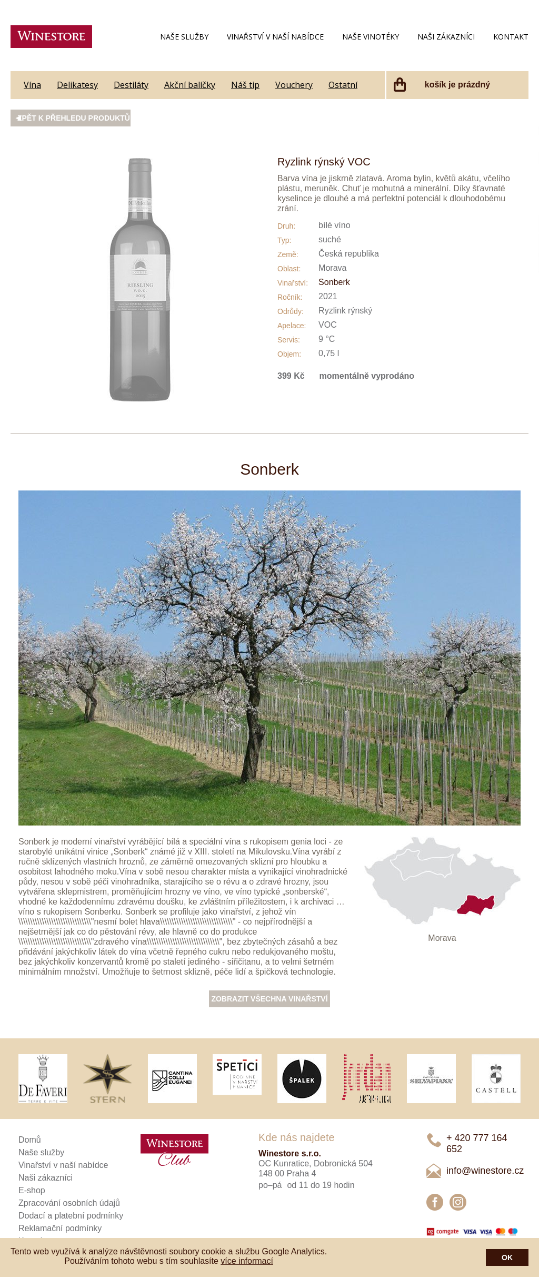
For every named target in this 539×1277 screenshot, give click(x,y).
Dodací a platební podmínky (70, 1215)
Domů (29, 1139)
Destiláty (131, 85)
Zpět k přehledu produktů (73, 118)
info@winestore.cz (485, 1170)
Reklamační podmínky (60, 1228)
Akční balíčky (189, 85)
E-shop (31, 1190)
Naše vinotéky (370, 37)
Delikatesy (77, 85)
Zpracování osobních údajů (69, 1203)
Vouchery (294, 85)
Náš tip (245, 85)
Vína (32, 85)
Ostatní (342, 85)
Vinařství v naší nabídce (275, 37)
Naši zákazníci (446, 37)
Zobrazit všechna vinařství (269, 999)
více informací (247, 1260)
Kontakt (510, 37)
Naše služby (184, 37)
